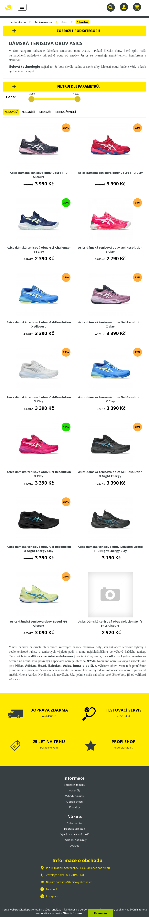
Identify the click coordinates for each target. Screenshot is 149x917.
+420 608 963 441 (74, 875)
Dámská (82, 22)
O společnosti (74, 801)
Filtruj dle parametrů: (78, 86)
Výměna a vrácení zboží (74, 834)
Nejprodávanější (66, 112)
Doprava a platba (74, 828)
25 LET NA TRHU (49, 741)
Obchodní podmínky (75, 840)
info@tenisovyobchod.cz (77, 882)
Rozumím (100, 913)
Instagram (52, 896)
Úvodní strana (17, 22)
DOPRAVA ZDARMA (49, 710)
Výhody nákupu (74, 796)
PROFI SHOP (123, 741)
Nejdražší (45, 112)
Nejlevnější (28, 112)
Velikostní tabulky (74, 785)
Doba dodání (74, 823)
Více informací (73, 913)
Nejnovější (11, 112)
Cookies (74, 845)
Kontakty (74, 807)
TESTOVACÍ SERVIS (124, 710)
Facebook (52, 889)
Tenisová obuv (43, 22)
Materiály (74, 790)
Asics (64, 22)
